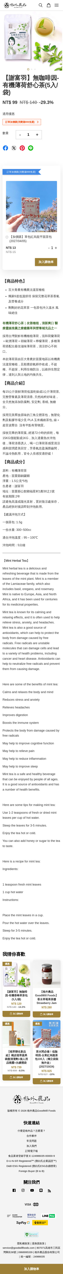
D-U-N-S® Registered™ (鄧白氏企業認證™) (31, 1160)
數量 (6, 133)
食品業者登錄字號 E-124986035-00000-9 (31, 1155)
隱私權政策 (23, 1243)
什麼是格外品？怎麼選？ (31, 1130)
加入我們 (32, 1145)
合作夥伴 (32, 1135)
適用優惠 (9, 114)
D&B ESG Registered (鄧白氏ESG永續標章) (32, 1166)
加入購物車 (46, 262)
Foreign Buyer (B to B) (31, 1171)
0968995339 (25, 1252)
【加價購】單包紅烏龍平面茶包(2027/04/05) (29, 239)
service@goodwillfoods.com (19, 1247)
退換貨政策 (38, 1243)
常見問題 (32, 1140)
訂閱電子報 (31, 1151)
